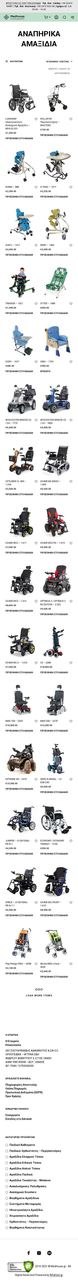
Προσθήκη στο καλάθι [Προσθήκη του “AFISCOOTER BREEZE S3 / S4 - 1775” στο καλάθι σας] (19, 433)
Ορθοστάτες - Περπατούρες (28, 1221)
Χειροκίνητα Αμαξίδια (23, 1215)
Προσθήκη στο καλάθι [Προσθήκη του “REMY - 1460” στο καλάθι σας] (54, 254)
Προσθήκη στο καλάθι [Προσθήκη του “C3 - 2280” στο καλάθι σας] (54, 672)
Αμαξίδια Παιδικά (20, 1174)
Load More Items (39, 995)
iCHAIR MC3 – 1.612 (15, 601)
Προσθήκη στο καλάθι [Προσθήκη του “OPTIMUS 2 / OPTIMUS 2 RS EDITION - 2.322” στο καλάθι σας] (54, 614)
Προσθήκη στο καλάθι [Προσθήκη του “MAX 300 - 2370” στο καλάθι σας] (54, 730)
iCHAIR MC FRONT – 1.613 (51, 904)
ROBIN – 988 (12, 187)
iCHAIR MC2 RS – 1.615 (52, 542)
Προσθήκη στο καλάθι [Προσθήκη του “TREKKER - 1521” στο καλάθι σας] (19, 313)
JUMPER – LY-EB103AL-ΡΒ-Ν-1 (17, 842)
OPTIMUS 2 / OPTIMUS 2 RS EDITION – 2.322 (53, 603)
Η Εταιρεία (12, 1041)
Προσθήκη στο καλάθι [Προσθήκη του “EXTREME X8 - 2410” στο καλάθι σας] (19, 788)
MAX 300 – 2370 (49, 721)
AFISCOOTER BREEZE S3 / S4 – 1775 (18, 421)
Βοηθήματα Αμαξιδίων (24, 1198)
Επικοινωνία (13, 1045)
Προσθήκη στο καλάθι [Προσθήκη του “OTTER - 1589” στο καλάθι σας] (54, 313)
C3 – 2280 (45, 662)
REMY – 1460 (47, 245)
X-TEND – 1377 (48, 187)
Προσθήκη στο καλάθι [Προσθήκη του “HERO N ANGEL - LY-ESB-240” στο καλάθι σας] (54, 792)
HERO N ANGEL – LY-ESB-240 (51, 781)
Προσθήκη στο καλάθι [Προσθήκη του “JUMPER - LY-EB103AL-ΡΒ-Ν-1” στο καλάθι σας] (19, 853)
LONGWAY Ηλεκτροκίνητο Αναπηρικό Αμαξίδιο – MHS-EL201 (17, 123)
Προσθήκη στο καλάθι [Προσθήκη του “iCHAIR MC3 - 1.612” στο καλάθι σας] (19, 610)
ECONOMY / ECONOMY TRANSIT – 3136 (52, 842)
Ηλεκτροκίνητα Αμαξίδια (26, 1210)
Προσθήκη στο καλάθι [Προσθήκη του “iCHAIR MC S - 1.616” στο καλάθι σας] (19, 672)
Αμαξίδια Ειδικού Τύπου (25, 1162)
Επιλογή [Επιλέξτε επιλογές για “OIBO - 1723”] (45, 371)
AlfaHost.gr (56, 1275)
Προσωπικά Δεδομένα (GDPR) (24, 1092)
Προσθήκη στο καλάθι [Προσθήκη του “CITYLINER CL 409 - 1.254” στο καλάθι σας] (19, 494)
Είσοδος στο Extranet (18, 1118)
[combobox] (59, 61)
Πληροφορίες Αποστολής (21, 1084)
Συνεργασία (12, 1115)
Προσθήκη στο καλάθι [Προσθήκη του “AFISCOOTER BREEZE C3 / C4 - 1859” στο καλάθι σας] (54, 433)
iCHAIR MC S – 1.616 (16, 662)
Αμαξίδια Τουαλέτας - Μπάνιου (30, 1180)
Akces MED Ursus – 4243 (50, 965)
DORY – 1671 (12, 361)
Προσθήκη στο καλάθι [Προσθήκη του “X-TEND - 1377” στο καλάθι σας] (54, 196)
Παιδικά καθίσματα (22, 1145)
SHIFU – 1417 (12, 245)
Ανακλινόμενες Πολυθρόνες (27, 1186)
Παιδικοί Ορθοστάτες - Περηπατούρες (35, 1151)
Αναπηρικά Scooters (22, 1192)
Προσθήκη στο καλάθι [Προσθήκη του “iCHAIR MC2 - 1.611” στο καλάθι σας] (19, 552)
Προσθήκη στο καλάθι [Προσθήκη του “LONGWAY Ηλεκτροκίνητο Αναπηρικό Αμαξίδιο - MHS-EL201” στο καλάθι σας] (19, 138)
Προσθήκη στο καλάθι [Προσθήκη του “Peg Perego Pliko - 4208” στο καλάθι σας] (19, 973)
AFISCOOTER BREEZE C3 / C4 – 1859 (53, 421)
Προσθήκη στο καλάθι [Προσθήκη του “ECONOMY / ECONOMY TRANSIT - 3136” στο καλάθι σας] (54, 853)
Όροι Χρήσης (13, 1096)
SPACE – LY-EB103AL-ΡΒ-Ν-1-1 (16, 904)
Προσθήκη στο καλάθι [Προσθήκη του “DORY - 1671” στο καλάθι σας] (19, 371)
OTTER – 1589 (47, 303)
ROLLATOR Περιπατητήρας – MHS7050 (50, 122)
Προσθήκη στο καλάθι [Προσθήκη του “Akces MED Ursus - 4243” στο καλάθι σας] (54, 976)
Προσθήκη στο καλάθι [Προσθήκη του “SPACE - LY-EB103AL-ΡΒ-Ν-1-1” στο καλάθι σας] (19, 915)
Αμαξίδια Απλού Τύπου (24, 1168)
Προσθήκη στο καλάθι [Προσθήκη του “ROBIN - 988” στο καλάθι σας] (19, 196)
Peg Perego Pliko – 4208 (18, 963)
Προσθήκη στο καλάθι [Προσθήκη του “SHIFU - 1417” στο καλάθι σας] (19, 254)
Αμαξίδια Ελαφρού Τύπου (26, 1156)
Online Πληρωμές (16, 1088)
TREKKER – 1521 (14, 303)
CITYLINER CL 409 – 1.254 (15, 483)
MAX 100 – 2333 (14, 721)
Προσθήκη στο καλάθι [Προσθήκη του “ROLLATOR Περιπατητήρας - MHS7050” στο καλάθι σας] (54, 135)
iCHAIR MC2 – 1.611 (15, 542)
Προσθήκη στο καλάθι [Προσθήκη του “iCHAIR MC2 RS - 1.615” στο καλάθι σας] (54, 552)
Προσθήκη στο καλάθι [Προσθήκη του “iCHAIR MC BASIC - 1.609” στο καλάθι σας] (54, 494)
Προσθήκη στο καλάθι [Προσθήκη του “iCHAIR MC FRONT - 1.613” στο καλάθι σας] (54, 915)
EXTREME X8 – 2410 (16, 779)
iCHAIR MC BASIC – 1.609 (50, 483)
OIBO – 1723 (46, 361)
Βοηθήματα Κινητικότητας (27, 1227)
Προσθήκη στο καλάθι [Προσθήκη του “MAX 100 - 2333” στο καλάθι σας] (19, 730)
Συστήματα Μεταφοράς (25, 1204)
